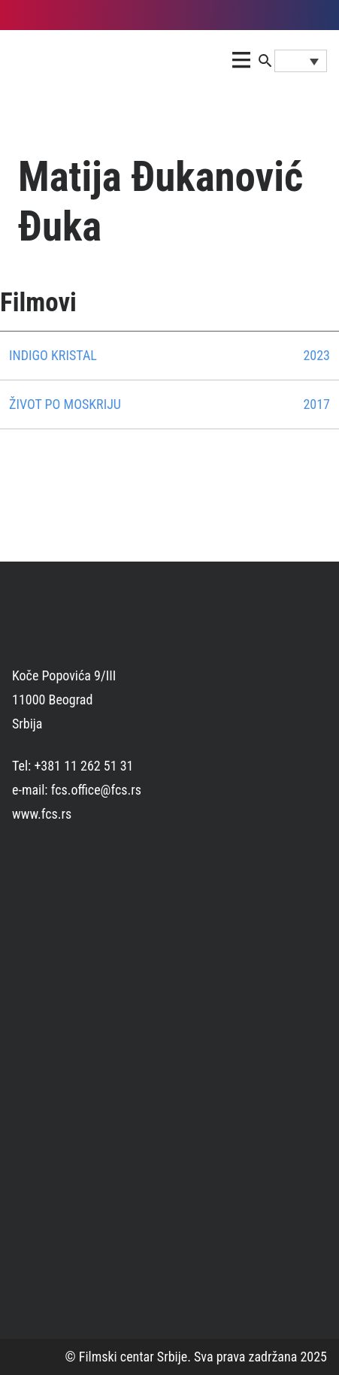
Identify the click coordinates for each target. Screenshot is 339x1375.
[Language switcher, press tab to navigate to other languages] (300, 61)
